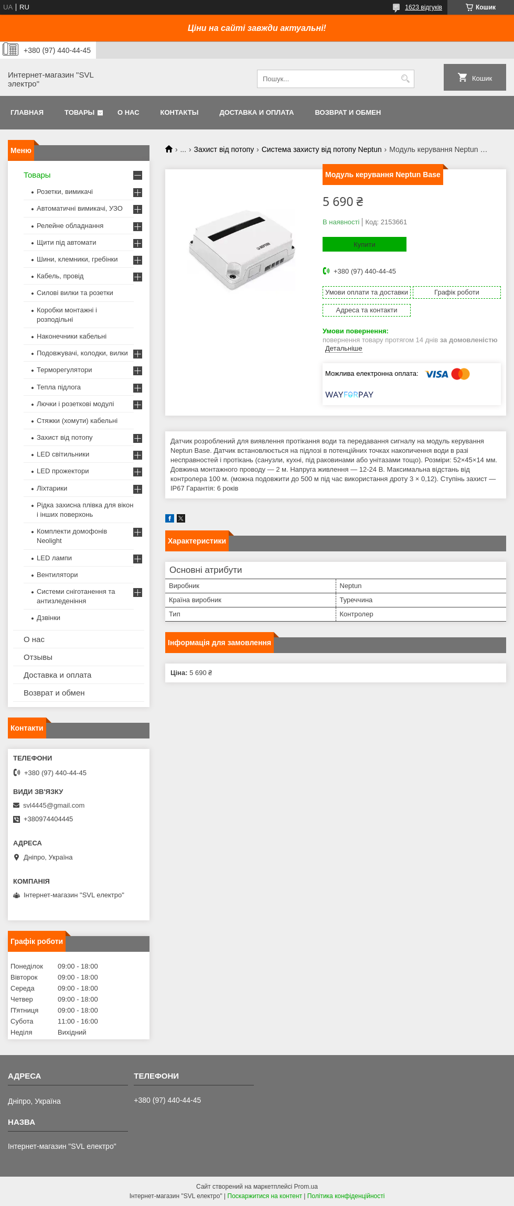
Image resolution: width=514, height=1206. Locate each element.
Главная (27, 112)
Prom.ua (306, 1186)
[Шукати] (405, 79)
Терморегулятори (64, 370)
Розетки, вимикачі (65, 191)
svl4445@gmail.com (53, 805)
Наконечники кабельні (71, 336)
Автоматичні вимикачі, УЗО (80, 208)
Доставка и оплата (256, 112)
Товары (79, 112)
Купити (365, 244)
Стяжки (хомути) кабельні (77, 421)
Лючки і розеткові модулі (75, 404)
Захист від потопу (224, 149)
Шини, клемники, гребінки (77, 259)
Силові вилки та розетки (75, 293)
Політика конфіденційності (346, 1196)
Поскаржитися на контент (265, 1196)
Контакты (179, 112)
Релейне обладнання (70, 226)
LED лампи (54, 558)
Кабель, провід (60, 276)
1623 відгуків (423, 7)
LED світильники (63, 454)
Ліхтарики (52, 488)
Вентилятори (57, 575)
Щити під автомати (66, 242)
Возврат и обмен (348, 112)
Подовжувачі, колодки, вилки (82, 353)
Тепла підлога (59, 387)
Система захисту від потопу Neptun (322, 149)
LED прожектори (63, 471)
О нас (128, 112)
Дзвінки (48, 618)
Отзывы (38, 657)
